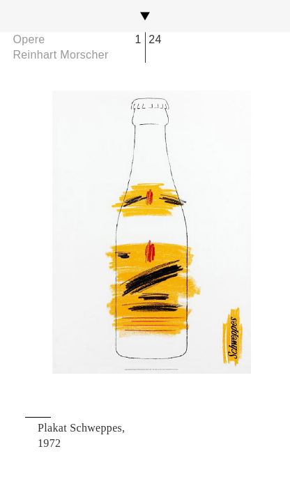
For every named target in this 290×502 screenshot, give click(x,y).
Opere (29, 39)
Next (228, 232)
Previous (62, 232)
